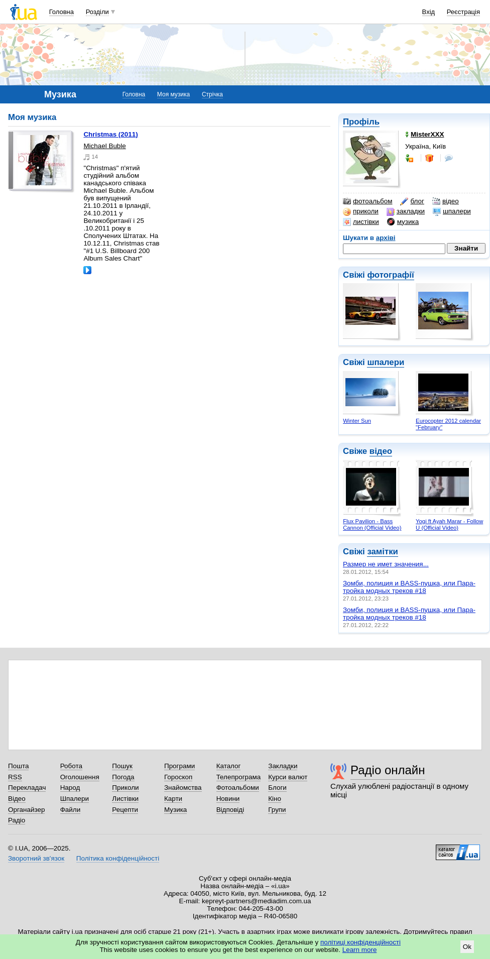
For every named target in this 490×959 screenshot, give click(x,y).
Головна (61, 12)
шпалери (452, 211)
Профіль (361, 122)
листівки (361, 222)
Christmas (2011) (110, 134)
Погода (123, 777)
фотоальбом (367, 201)
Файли (70, 809)
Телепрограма (238, 777)
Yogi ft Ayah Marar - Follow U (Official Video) (449, 524)
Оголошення (79, 777)
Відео (17, 798)
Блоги (277, 787)
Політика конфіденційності (117, 858)
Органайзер (26, 809)
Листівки (125, 798)
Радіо (16, 820)
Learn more (359, 949)
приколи (361, 211)
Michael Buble (104, 146)
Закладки (282, 766)
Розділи (97, 12)
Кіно (274, 798)
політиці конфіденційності (360, 942)
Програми (179, 766)
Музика (175, 809)
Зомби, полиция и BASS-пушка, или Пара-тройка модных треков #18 (409, 586)
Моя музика (173, 94)
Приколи (125, 787)
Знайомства (183, 787)
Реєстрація (463, 12)
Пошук (122, 766)
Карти (173, 798)
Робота (71, 766)
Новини (228, 798)
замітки (382, 551)
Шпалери (74, 798)
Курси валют (287, 777)
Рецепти (125, 809)
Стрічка (212, 94)
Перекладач (27, 787)
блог (412, 201)
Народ (70, 787)
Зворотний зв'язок (36, 858)
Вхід (428, 12)
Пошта (18, 766)
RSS (15, 777)
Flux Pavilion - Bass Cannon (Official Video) (372, 524)
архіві (386, 238)
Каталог (228, 766)
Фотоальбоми (237, 787)
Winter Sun (357, 421)
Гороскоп (178, 777)
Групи (277, 809)
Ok (467, 946)
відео (445, 201)
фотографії (390, 275)
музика (403, 222)
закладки (406, 211)
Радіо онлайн (387, 770)
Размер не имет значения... (386, 564)
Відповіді (230, 809)
